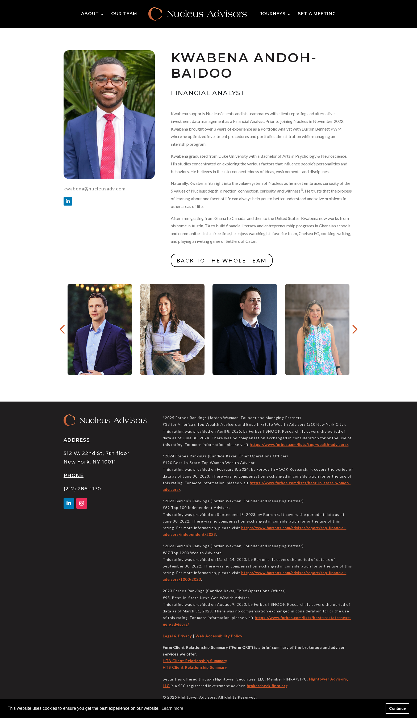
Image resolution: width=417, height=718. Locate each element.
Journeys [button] (273, 13)
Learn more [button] (172, 708)
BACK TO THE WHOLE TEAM (222, 260)
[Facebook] (81, 504)
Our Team (124, 13)
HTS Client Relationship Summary (195, 667)
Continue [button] (397, 708)
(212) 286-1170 (82, 489)
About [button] (90, 13)
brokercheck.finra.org (267, 685)
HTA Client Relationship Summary (195, 660)
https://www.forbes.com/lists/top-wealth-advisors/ (299, 444)
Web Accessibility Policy (218, 636)
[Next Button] (354, 329)
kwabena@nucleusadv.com (95, 188)
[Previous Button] (63, 329)
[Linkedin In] (68, 201)
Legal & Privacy (177, 636)
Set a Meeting (317, 13)
